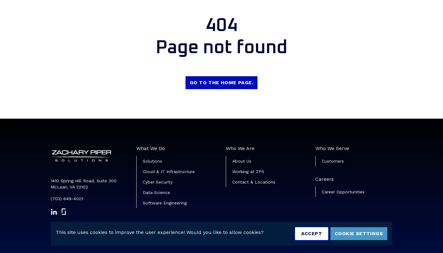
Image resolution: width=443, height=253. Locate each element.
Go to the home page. (221, 82)
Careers (324, 179)
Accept (311, 233)
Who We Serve (332, 148)
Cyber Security (158, 182)
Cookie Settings (359, 233)
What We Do (150, 148)
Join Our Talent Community (380, 14)
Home (258, 14)
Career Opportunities (343, 191)
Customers (333, 161)
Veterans (323, 14)
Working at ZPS (248, 171)
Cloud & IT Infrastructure (169, 171)
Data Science (156, 192)
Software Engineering (165, 202)
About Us (241, 161)
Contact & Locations (253, 182)
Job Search (289, 14)
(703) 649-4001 (67, 198)
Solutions (152, 161)
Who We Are (240, 148)
